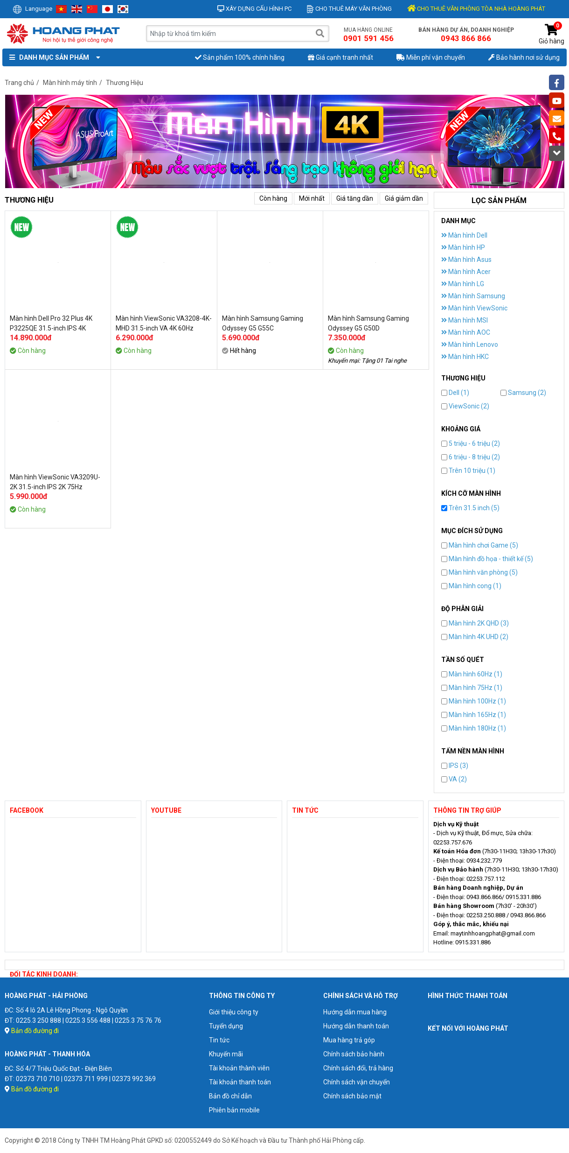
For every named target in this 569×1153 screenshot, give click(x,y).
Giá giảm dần (404, 198)
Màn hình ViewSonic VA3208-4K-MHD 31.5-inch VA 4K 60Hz (164, 323)
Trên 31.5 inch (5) (470, 508)
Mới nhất (312, 198)
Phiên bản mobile (234, 1110)
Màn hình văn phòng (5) (479, 572)
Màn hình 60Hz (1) (471, 674)
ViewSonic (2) (465, 406)
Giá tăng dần (354, 198)
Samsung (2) (523, 392)
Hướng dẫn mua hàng (355, 1012)
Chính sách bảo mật (352, 1096)
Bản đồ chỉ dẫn (230, 1096)
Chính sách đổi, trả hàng (358, 1068)
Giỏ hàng (551, 34)
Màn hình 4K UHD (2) (474, 636)
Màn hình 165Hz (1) (473, 714)
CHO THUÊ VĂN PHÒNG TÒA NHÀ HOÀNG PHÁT (476, 8)
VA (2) (454, 779)
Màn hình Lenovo (469, 344)
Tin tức (219, 1040)
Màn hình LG (462, 284)
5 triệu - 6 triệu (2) (470, 443)
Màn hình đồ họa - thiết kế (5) (487, 558)
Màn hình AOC (465, 332)
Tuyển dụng (226, 1026)
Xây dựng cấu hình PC (254, 8)
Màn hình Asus (466, 259)
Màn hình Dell (464, 235)
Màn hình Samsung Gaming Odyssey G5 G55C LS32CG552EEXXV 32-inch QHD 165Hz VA (268, 323)
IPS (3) (454, 765)
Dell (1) (455, 392)
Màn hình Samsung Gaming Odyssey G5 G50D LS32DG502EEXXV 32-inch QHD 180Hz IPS (374, 323)
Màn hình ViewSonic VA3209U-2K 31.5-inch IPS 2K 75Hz (55, 482)
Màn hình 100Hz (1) (473, 701)
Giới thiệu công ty (233, 1012)
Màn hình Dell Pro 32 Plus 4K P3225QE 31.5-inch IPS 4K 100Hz (51, 323)
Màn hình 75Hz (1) (471, 687)
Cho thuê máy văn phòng (349, 8)
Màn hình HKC (465, 356)
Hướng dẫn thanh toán (356, 1026)
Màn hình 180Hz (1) (473, 728)
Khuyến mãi (226, 1054)
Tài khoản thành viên (239, 1068)
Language (32, 8)
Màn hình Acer (466, 271)
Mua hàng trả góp (349, 1040)
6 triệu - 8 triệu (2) (470, 457)
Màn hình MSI (464, 320)
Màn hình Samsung (473, 296)
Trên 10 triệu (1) (468, 470)
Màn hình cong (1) (471, 586)
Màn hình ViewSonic (474, 308)
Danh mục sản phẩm (52, 57)
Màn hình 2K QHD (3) (475, 623)
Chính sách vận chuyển (356, 1082)
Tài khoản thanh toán (240, 1082)
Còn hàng (273, 198)
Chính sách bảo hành (353, 1054)
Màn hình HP (463, 247)
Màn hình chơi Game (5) (479, 545)
